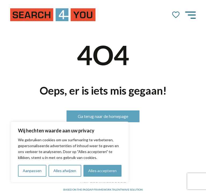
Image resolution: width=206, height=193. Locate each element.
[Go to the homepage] (52, 14)
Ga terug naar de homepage (103, 116)
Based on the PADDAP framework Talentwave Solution (103, 189)
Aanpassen (32, 170)
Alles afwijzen (64, 170)
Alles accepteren (102, 170)
